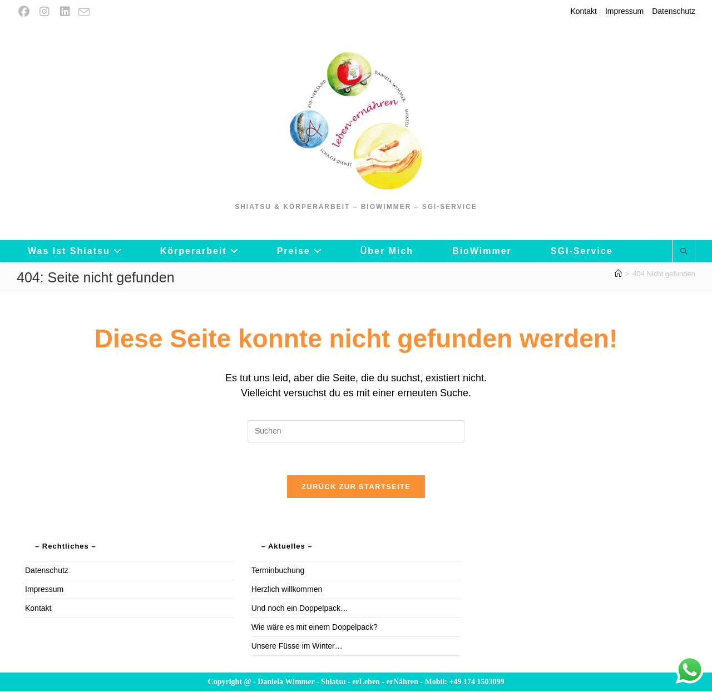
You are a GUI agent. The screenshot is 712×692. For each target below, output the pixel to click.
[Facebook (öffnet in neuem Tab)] (25, 11)
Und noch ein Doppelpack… (299, 608)
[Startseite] (618, 274)
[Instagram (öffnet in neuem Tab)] (44, 11)
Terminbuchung (278, 570)
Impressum (624, 11)
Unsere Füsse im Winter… (297, 646)
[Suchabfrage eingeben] (356, 431)
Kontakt (583, 11)
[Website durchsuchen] (683, 252)
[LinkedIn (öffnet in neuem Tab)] (65, 11)
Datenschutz (673, 11)
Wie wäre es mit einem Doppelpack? (314, 627)
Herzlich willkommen (287, 589)
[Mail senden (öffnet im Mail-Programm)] (84, 12)
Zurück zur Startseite (356, 487)
